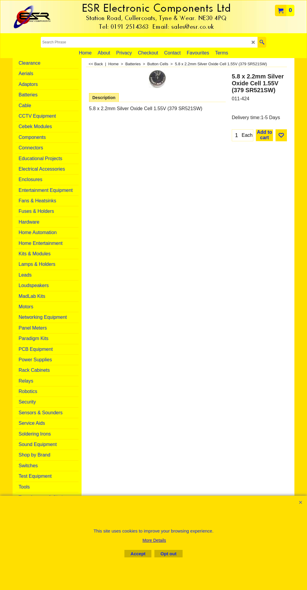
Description (103, 97)
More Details (154, 540)
